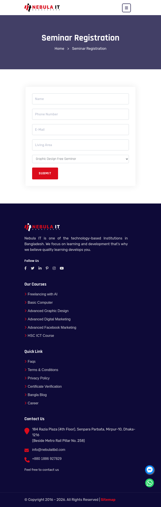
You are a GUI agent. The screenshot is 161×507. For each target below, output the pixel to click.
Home (59, 48)
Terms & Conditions (41, 370)
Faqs (30, 361)
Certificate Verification (43, 386)
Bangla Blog (35, 395)
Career (31, 403)
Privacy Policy (37, 378)
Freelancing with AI (40, 294)
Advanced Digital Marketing (47, 319)
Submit (45, 173)
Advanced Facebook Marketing (50, 327)
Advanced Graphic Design (46, 311)
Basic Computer (38, 302)
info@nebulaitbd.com (48, 450)
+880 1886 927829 (47, 459)
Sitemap (108, 500)
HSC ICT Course (39, 335)
